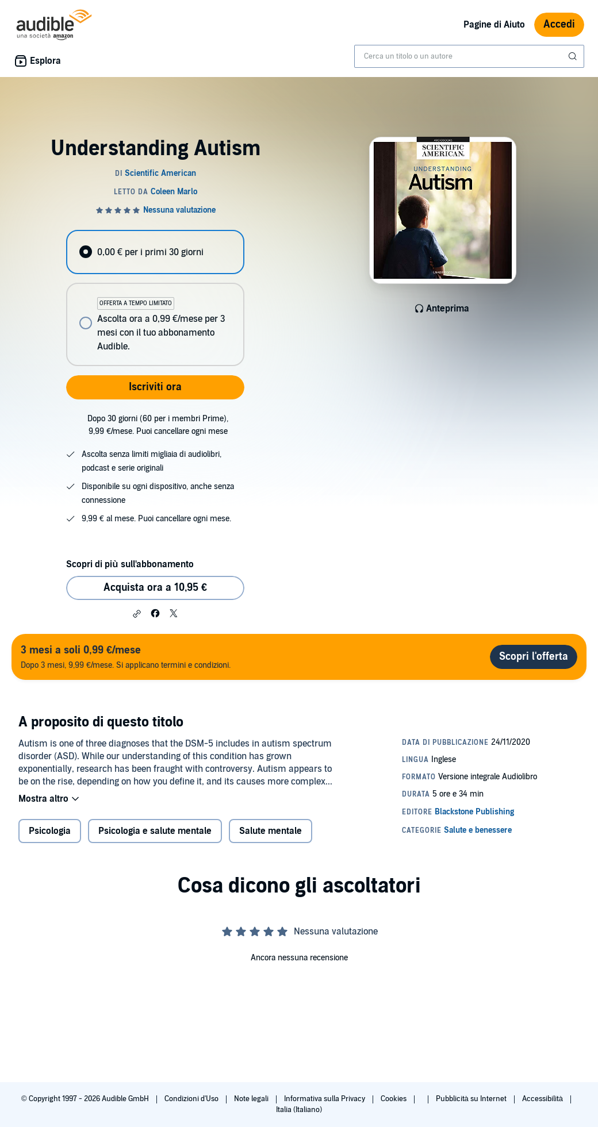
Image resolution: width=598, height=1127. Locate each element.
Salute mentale (270, 831)
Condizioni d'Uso (192, 1098)
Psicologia (50, 831)
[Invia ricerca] (574, 56)
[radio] (155, 252)
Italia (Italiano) (299, 1109)
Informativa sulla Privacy (325, 1098)
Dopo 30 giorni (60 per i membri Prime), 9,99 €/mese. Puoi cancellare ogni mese (157, 425)
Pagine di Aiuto (494, 24)
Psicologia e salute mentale (155, 831)
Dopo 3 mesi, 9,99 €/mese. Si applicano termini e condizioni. (126, 656)
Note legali (252, 1098)
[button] (136, 613)
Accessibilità (543, 1098)
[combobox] (469, 56)
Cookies (394, 1098)
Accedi (559, 24)
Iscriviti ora (155, 387)
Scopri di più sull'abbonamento (129, 564)
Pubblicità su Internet (472, 1098)
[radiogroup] (155, 298)
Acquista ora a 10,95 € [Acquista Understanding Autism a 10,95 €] (155, 588)
